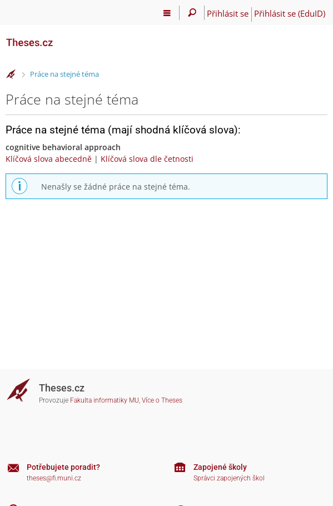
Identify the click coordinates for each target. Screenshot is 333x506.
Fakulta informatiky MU (104, 400)
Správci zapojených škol (229, 478)
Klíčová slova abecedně (49, 158)
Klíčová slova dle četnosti (147, 158)
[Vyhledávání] (192, 13)
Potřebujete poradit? (63, 467)
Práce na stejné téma (64, 74)
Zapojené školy (220, 467)
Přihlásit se (227, 13)
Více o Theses (162, 400)
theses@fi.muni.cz (54, 478)
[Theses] (61, 38)
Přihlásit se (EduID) (289, 13)
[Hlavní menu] (167, 13)
